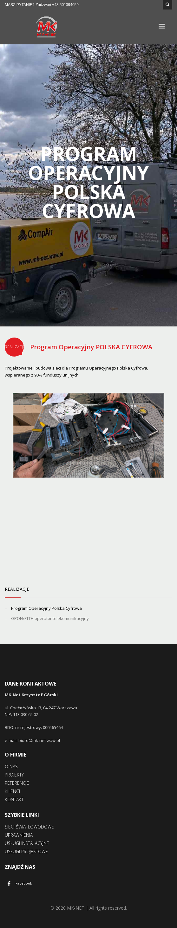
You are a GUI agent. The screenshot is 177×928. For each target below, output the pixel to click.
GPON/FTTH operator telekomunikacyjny (50, 618)
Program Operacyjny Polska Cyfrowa (46, 608)
